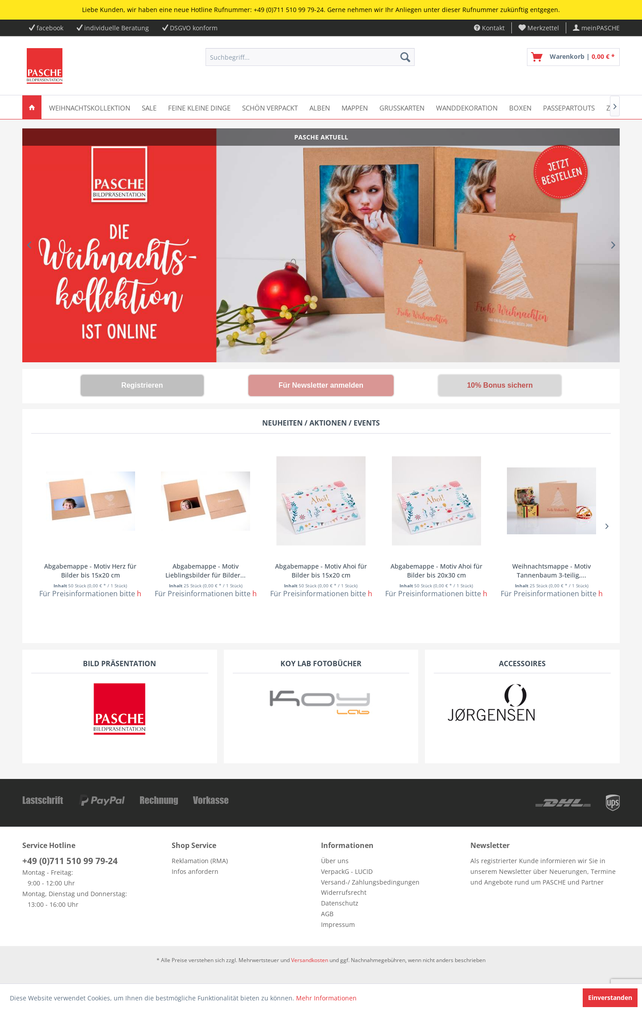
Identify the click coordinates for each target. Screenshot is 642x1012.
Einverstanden (610, 997)
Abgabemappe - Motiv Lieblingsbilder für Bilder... (205, 570)
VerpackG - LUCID (347, 871)
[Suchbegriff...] (310, 57)
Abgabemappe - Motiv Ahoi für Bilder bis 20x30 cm (436, 570)
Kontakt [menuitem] (489, 28)
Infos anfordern (195, 871)
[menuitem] (539, 27)
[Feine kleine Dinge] (199, 107)
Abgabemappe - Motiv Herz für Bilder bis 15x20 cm (90, 570)
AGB (327, 914)
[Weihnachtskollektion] (89, 107)
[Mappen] (355, 107)
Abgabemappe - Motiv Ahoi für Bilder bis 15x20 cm (321, 570)
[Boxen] (520, 107)
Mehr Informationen (326, 998)
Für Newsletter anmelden (321, 385)
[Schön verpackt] (270, 107)
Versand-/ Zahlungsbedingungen (370, 882)
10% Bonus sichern (500, 385)
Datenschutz (339, 903)
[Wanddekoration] (466, 107)
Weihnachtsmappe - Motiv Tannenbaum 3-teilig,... (551, 570)
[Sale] (149, 107)
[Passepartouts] (569, 107)
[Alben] (320, 107)
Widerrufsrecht (343, 892)
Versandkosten (309, 960)
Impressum (338, 924)
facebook (50, 28)
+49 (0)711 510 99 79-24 (70, 861)
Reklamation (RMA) (200, 860)
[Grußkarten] (402, 107)
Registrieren (142, 385)
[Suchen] (405, 57)
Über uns (335, 860)
